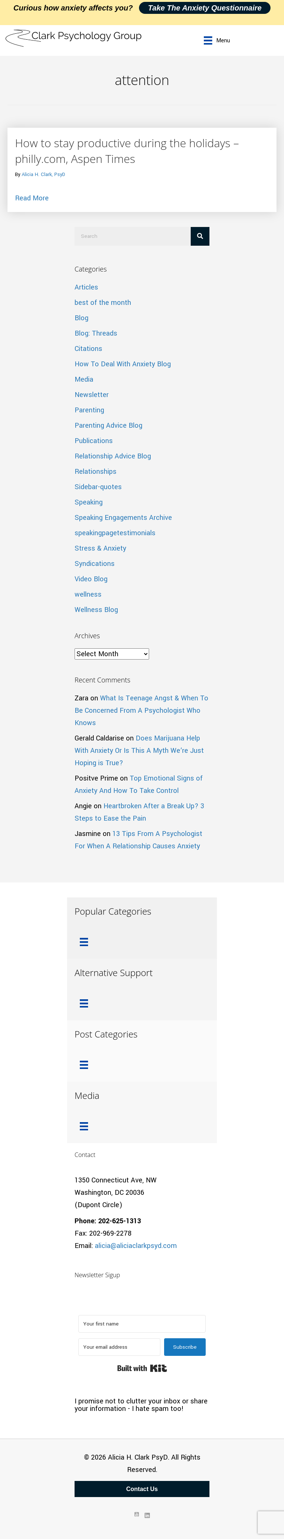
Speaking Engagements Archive (123, 517)
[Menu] (216, 40)
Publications (94, 441)
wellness (88, 594)
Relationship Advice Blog (113, 456)
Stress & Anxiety (100, 548)
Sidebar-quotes (98, 487)
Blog (81, 318)
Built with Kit (142, 1368)
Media (84, 379)
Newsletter (92, 395)
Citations (88, 349)
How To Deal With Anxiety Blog (123, 364)
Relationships (96, 471)
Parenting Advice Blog (108, 425)
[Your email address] (119, 1347)
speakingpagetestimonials (115, 533)
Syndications (95, 564)
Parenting (89, 410)
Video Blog (91, 579)
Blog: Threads (96, 333)
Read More (32, 197)
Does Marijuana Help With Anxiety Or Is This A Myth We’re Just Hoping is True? (139, 750)
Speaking (89, 502)
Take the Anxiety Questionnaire (205, 8)
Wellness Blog (96, 610)
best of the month (103, 303)
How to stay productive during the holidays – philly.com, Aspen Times (127, 150)
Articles (86, 287)
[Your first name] (142, 1324)
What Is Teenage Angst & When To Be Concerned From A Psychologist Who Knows (141, 710)
